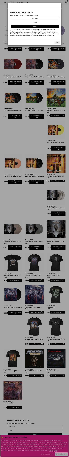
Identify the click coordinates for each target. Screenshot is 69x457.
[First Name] (35, 18)
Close (57, 42)
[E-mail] (35, 22)
